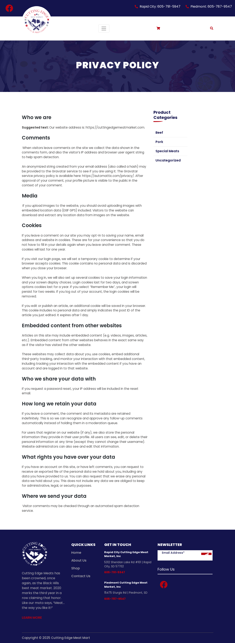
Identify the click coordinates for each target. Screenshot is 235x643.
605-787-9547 (115, 599)
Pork (159, 141)
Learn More (32, 617)
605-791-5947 (114, 572)
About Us (79, 560)
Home (76, 552)
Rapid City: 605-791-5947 (160, 6)
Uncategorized (168, 160)
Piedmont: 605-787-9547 (211, 6)
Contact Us (80, 576)
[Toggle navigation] (103, 28)
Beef (159, 132)
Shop (75, 568)
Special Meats (167, 151)
